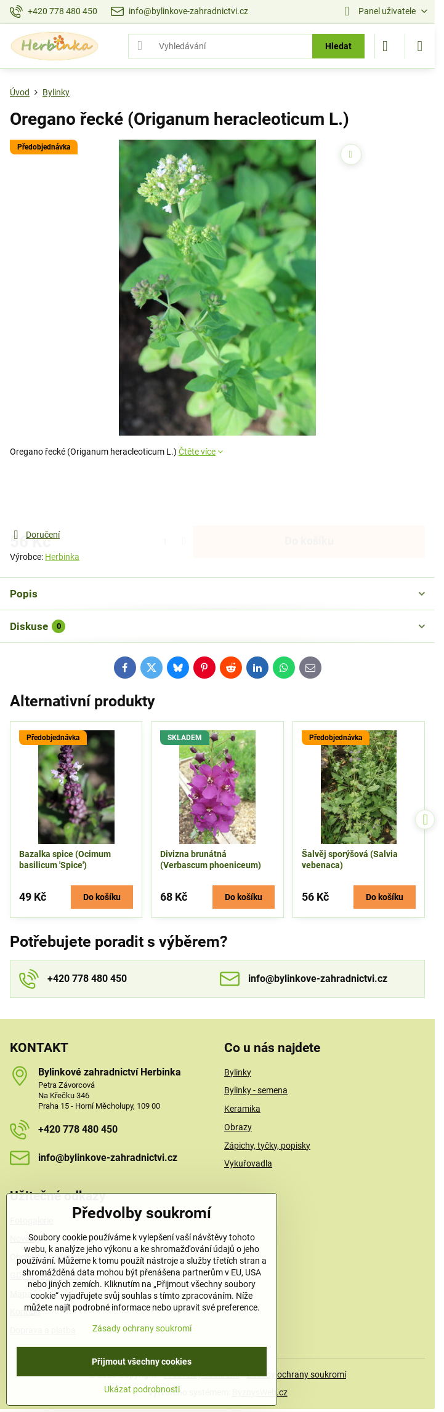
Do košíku (309, 493)
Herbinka (62, 557)
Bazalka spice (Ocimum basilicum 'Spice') (65, 859)
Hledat (338, 46)
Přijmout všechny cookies (142, 1361)
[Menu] (420, 46)
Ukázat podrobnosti (142, 1389)
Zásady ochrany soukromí (296, 1374)
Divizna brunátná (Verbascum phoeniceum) (210, 859)
